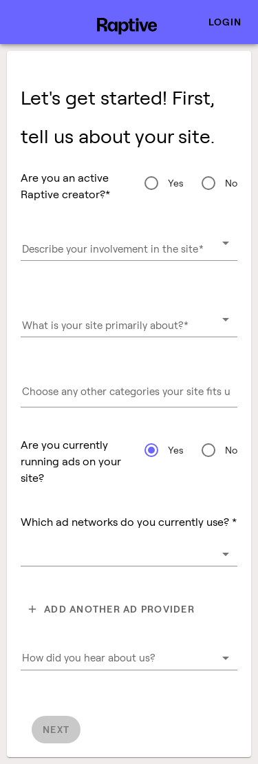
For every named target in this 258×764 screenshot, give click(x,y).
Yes (176, 183)
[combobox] (129, 248)
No (231, 183)
